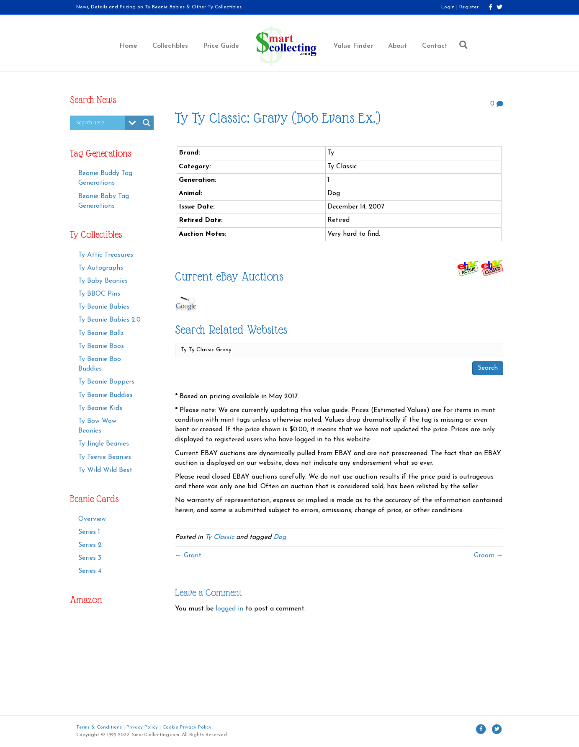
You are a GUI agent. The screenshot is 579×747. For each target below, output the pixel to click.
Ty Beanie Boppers (106, 382)
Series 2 (90, 545)
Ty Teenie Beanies (104, 457)
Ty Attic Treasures (105, 255)
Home (128, 46)
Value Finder (353, 46)
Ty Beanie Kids (100, 408)
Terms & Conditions (99, 727)
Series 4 (89, 571)
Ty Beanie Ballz (101, 333)
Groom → (488, 555)
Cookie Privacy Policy (186, 727)
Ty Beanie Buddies (105, 395)
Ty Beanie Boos (101, 346)
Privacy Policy (142, 727)
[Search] (461, 44)
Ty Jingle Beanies (103, 443)
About (397, 46)
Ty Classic (219, 537)
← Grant (188, 555)
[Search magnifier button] (146, 123)
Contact (435, 46)
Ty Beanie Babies (103, 307)
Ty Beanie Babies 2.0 (109, 320)
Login (448, 7)
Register (469, 7)
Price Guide (221, 46)
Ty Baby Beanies (103, 281)
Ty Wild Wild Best (105, 470)
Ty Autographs (100, 268)
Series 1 (89, 532)
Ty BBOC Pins (99, 294)
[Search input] (99, 123)
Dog (279, 537)
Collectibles (170, 46)
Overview (92, 519)
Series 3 (89, 558)
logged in (229, 608)
